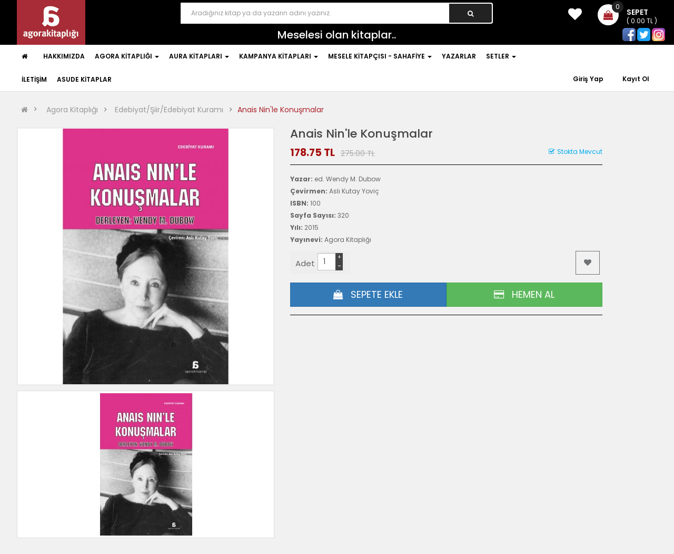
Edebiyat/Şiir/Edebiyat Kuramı (169, 109)
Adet (305, 263)
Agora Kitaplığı (72, 109)
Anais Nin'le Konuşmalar (280, 109)
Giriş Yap (589, 78)
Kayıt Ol (635, 78)
